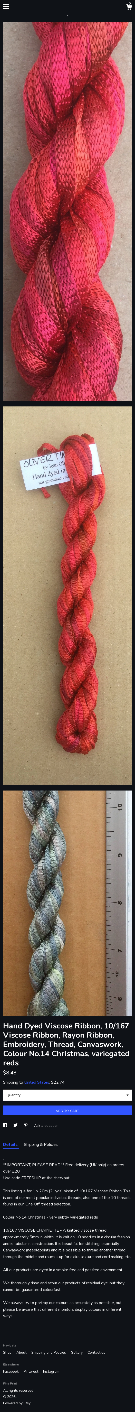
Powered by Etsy (17, 1403)
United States (36, 1082)
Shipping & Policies (41, 1144)
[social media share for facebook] (5, 1125)
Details (11, 1144)
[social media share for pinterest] (26, 1125)
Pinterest (31, 1371)
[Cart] (129, 8)
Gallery (77, 1352)
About (21, 1352)
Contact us (96, 1352)
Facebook (11, 1371)
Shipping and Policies (49, 1352)
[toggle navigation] (6, 6)
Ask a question (46, 1125)
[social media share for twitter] (16, 1125)
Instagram (51, 1371)
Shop (8, 1352)
